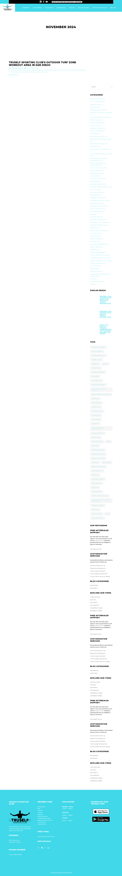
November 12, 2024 (33, 68)
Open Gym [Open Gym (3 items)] (95, 445)
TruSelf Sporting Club (17, 68)
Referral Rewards (43, 816)
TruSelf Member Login (44, 818)
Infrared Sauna (96, 173)
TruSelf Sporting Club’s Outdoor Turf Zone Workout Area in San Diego (42, 64)
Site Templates (94, 605)
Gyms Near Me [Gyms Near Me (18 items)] (96, 402)
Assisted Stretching (97, 109)
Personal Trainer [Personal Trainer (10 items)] (98, 450)
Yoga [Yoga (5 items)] (107, 513)
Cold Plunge (95, 125)
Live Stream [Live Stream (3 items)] (96, 419)
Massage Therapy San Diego (100, 187)
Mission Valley (68, 70)
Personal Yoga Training (99, 222)
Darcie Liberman (96, 131)
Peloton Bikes (95, 217)
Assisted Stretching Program (101, 112)
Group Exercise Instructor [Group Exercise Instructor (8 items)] (101, 394)
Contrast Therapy (97, 128)
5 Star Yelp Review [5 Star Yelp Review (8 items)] (98, 347)
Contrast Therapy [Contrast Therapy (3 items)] (98, 372)
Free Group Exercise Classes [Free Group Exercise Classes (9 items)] (99, 389)
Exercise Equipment (97, 136)
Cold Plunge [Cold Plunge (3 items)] (96, 368)
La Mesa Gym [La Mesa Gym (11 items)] (96, 415)
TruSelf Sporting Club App (100, 260)
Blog (39, 808)
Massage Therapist (97, 184)
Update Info (93, 588)
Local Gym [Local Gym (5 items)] (95, 423)
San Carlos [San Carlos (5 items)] (107, 462)
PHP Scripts (94, 602)
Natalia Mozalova (97, 208)
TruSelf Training (96, 263)
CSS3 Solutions (95, 597)
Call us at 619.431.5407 (15, 854)
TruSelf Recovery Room (99, 255)
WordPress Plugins (96, 608)
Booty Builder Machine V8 (99, 117)
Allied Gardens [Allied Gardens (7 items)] (97, 351)
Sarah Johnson (95, 238)
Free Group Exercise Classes (101, 139)
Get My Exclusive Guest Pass (46, 836)
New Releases (94, 585)
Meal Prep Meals (96, 192)
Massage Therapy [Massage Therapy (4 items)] (98, 433)
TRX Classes (94, 266)
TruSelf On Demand (97, 252)
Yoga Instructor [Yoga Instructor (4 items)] (97, 518)
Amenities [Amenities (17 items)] (95, 363)
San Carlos (81, 70)
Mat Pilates (94, 189)
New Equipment (95, 211)
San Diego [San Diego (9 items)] (95, 475)
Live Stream (94, 181)
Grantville (39, 70)
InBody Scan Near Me (98, 167)
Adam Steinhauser (96, 99)
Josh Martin (94, 176)
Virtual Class (95, 271)
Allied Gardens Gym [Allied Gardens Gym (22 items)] (98, 355)
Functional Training (97, 143)
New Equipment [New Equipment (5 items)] (97, 441)
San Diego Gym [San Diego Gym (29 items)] (96, 483)
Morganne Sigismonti (98, 206)
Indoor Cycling (96, 170)
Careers (40, 810)
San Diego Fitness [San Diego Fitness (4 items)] (98, 479)
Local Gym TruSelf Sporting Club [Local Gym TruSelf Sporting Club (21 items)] (98, 428)
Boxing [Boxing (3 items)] (105, 363)
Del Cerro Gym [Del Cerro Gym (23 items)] (97, 380)
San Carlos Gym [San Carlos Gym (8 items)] (97, 470)
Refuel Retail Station (98, 230)
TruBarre (93, 249)
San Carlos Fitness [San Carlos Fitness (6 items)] (98, 466)
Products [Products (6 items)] (95, 462)
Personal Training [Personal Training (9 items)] (98, 458)
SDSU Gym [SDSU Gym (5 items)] (95, 487)
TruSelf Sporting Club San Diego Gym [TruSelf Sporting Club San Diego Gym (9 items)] (101, 500)
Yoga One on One (96, 281)
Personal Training (97, 219)
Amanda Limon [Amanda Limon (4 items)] (96, 359)
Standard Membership (98, 244)
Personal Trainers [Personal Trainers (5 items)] (98, 454)
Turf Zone (44, 72)
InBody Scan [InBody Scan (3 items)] (96, 407)
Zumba (92, 284)
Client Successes (96, 122)
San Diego (14, 72)
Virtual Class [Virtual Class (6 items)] (96, 513)
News (75, 70)
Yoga (92, 278)
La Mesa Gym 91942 (96, 178)
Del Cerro (32, 70)
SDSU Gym (21, 72)
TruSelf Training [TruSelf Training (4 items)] (98, 505)
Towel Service (95, 247)
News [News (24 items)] (108, 441)
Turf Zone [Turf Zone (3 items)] (95, 509)
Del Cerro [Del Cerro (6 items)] (95, 376)
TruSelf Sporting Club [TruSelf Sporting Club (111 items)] (99, 495)
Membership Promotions (99, 200)
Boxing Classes (95, 120)
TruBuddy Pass (42, 824)
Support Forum (99, 540)
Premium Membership (97, 225)
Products (93, 227)
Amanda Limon (95, 104)
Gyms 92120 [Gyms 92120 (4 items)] (95, 398)
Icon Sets (93, 600)
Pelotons (40, 814)
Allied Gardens (16, 70)
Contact (40, 812)
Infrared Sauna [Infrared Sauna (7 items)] (97, 411)
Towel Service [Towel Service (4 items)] (97, 491)
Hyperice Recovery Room (45, 820)
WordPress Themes (96, 611)
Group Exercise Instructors (100, 149)
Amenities (25, 70)
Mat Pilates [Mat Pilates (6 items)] (96, 437)
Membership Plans (96, 197)
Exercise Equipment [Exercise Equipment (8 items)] (98, 384)
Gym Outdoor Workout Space (53, 70)
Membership (94, 195)
